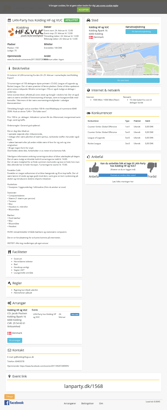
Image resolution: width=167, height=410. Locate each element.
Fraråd (152, 176)
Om (101, 403)
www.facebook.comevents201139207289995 (27, 59)
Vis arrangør (14, 340)
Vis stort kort (123, 80)
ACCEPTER (84, 9)
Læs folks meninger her (123, 181)
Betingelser (87, 403)
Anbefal (94, 176)
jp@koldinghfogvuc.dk (24, 357)
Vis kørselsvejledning (141, 31)
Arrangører (70, 403)
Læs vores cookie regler (107, 5)
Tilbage (9, 396)
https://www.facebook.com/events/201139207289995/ (44, 366)
